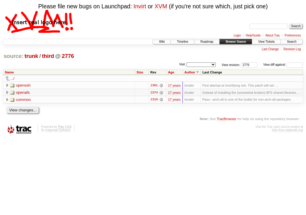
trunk (31, 56)
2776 (68, 56)
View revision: (231, 64)
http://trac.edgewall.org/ (287, 130)
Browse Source (236, 41)
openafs (23, 92)
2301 (153, 85)
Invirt (140, 6)
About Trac (272, 35)
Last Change (270, 49)
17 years (174, 85)
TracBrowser (226, 119)
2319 (153, 99)
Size (140, 72)
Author (189, 72)
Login (237, 35)
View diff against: (283, 64)
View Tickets (266, 41)
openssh (23, 85)
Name (9, 72)
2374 (153, 92)
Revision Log (292, 49)
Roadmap (207, 41)
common (23, 99)
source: (13, 56)
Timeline (182, 41)
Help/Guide (253, 35)
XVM (160, 6)
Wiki (162, 41)
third (48, 56)
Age (171, 72)
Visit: (182, 64)
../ (13, 78)
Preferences (293, 35)
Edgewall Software (57, 130)
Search (291, 41)
